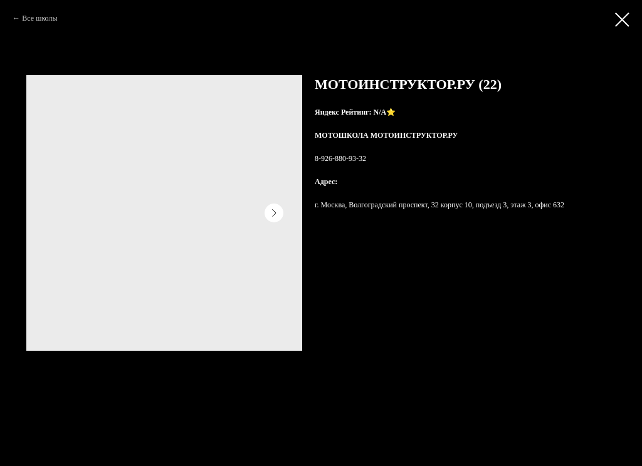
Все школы (39, 18)
